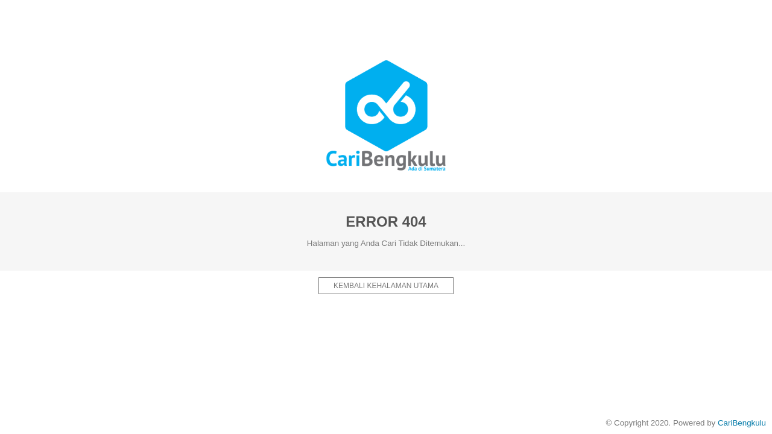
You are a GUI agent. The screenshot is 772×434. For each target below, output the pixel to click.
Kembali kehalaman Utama (386, 285)
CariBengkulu (742, 422)
